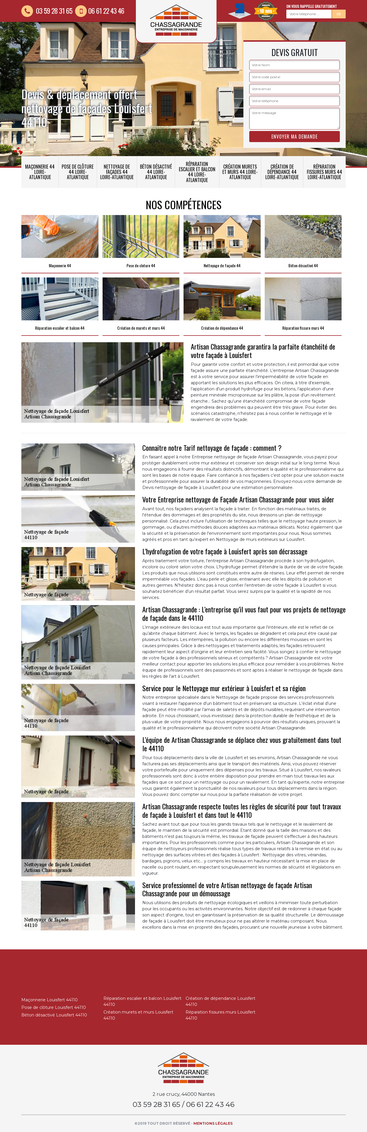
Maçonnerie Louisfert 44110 (49, 999)
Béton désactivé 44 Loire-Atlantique (156, 172)
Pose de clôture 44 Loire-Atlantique (78, 172)
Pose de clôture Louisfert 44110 (53, 1007)
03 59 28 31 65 (46, 10)
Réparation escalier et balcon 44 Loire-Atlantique (197, 172)
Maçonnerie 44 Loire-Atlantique (40, 172)
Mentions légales (213, 1123)
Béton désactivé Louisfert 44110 (54, 1015)
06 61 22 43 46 (99, 10)
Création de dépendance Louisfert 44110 (220, 1001)
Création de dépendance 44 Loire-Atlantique (282, 172)
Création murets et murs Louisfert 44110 (138, 1015)
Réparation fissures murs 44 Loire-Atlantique (324, 172)
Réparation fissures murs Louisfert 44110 (220, 1015)
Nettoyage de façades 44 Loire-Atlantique (117, 172)
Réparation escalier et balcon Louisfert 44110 (142, 1001)
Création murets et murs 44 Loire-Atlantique (240, 172)
